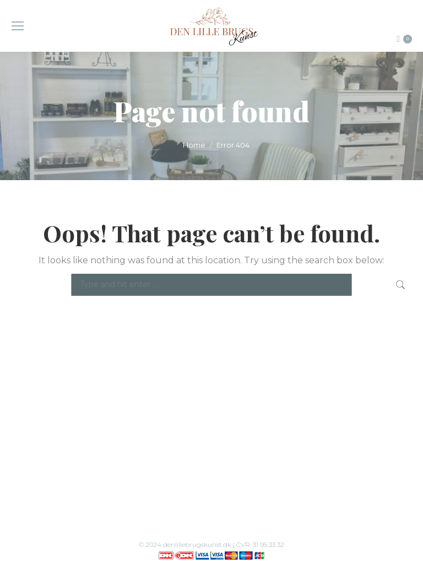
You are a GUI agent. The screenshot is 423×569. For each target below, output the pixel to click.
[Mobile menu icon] (17, 25)
